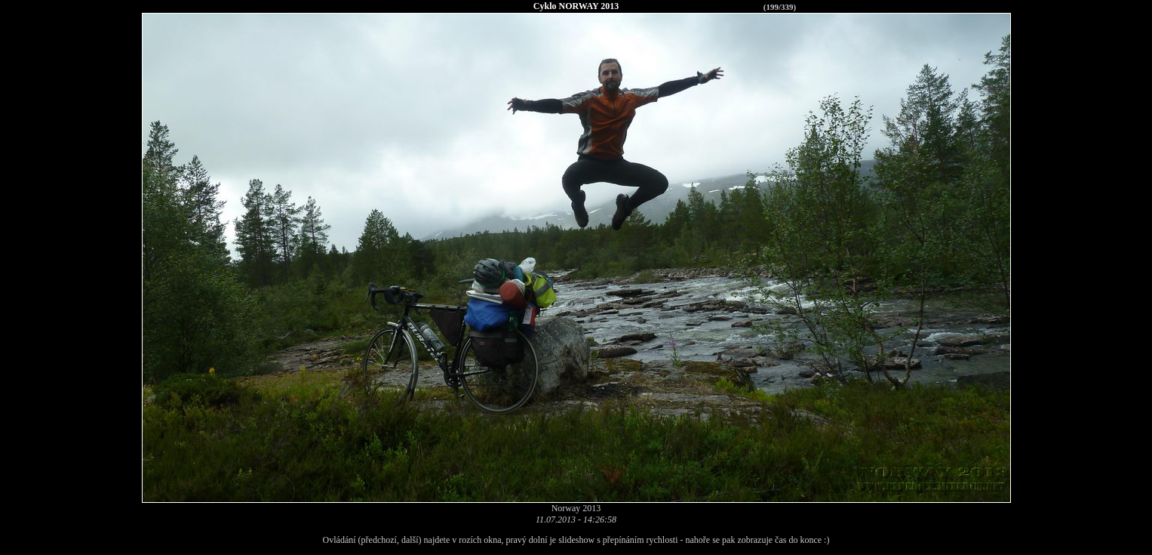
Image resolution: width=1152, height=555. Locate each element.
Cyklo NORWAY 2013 (576, 6)
